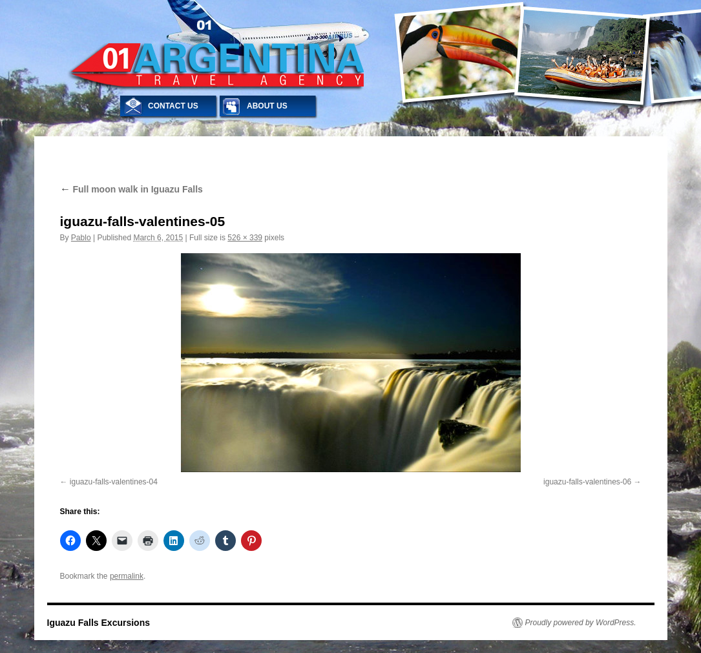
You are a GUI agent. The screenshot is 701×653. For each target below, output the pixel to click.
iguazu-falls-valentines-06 (587, 481)
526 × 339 (244, 237)
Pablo (81, 237)
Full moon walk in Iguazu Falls (131, 189)
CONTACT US (173, 105)
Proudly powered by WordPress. (580, 622)
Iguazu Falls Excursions (99, 622)
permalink (126, 576)
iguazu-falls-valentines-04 (114, 481)
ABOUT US (267, 105)
